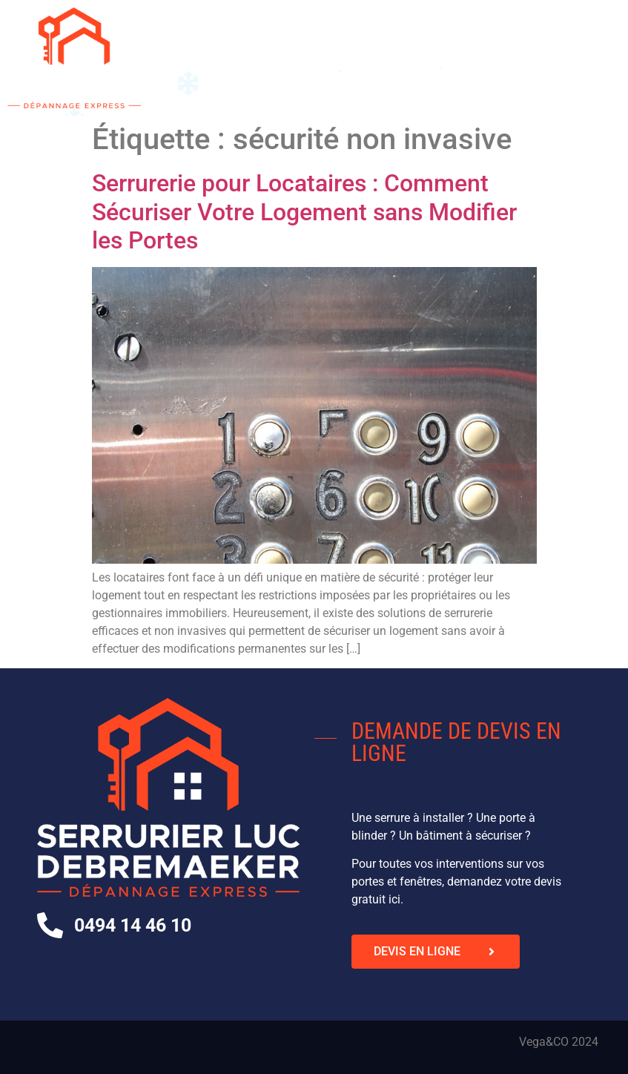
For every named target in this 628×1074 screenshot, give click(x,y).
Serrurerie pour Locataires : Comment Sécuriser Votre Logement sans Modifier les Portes (304, 211)
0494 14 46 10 (132, 925)
